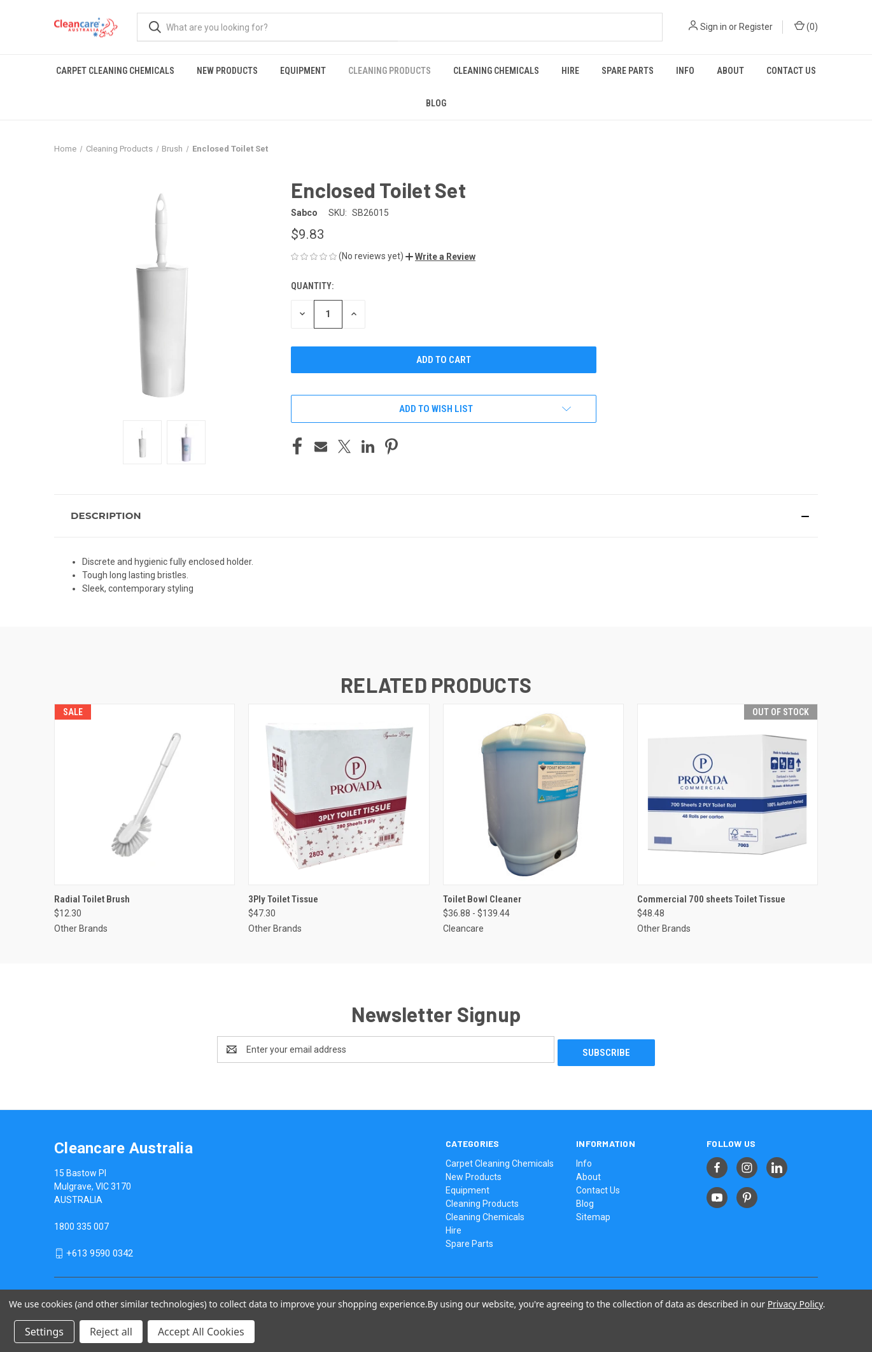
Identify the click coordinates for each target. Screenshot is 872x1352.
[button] (440, 257)
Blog (436, 103)
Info (685, 71)
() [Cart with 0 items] (806, 26)
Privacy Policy (795, 1304)
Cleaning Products (389, 71)
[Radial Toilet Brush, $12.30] (144, 794)
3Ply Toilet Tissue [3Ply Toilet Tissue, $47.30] (283, 899)
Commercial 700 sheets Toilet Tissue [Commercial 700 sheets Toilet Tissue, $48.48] (711, 899)
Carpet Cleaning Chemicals (115, 71)
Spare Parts (627, 71)
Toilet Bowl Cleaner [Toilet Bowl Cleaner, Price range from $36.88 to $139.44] (482, 899)
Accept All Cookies (201, 1332)
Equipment (303, 71)
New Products (227, 71)
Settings (44, 1332)
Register (756, 27)
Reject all (111, 1332)
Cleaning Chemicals (496, 71)
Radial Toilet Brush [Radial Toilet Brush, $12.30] (92, 899)
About (730, 71)
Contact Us (791, 71)
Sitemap (593, 1214)
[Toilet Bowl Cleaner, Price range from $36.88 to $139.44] (533, 794)
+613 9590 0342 (99, 1250)
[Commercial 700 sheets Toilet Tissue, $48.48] (727, 794)
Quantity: (312, 286)
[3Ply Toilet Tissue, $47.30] (338, 794)
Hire (570, 71)
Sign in (713, 27)
